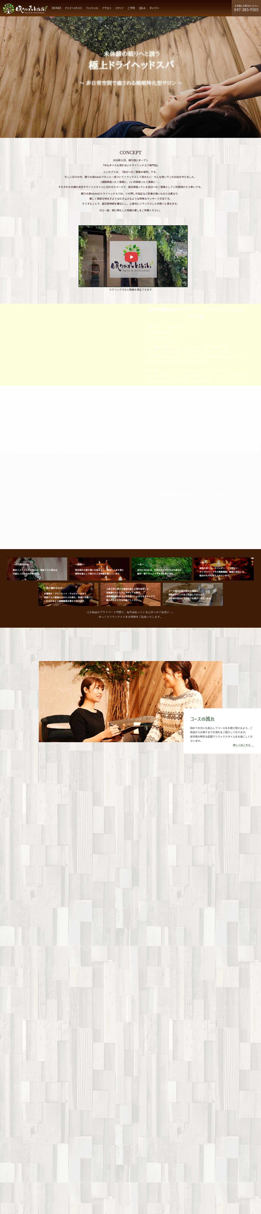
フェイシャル (92, 8)
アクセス (106, 8)
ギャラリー (154, 8)
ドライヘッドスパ (73, 8)
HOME (56, 8)
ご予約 (131, 8)
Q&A (142, 8)
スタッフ (119, 8)
